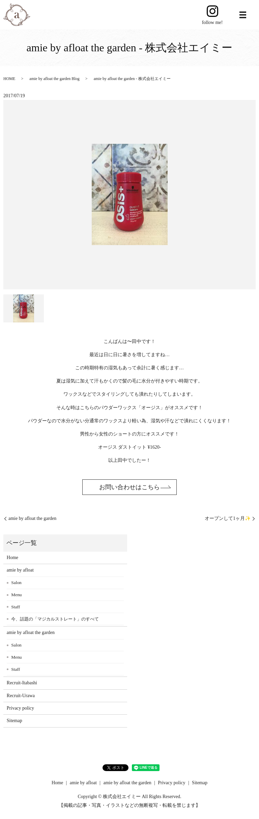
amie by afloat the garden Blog (54, 78)
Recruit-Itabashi (22, 682)
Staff (15, 606)
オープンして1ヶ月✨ (228, 518)
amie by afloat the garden (32, 518)
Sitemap (14, 720)
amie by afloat (20, 570)
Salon (16, 582)
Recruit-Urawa (21, 695)
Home (12, 557)
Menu (16, 594)
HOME (9, 78)
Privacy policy (20, 708)
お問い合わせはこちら (129, 487)
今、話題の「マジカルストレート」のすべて (55, 619)
